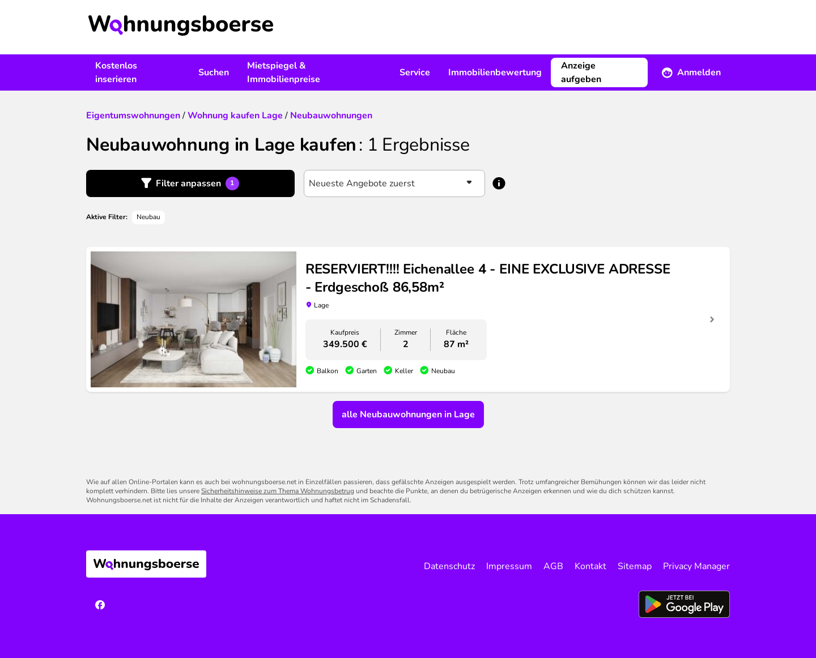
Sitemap (635, 566)
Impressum (509, 566)
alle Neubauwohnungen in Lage (408, 414)
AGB (553, 566)
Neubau (148, 216)
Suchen (213, 72)
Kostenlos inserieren (116, 72)
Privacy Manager (696, 566)
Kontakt (590, 566)
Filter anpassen (197, 183)
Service (415, 72)
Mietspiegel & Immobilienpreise (283, 72)
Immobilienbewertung (495, 72)
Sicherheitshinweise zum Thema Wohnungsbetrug (277, 490)
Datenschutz (449, 566)
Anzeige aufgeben (581, 72)
